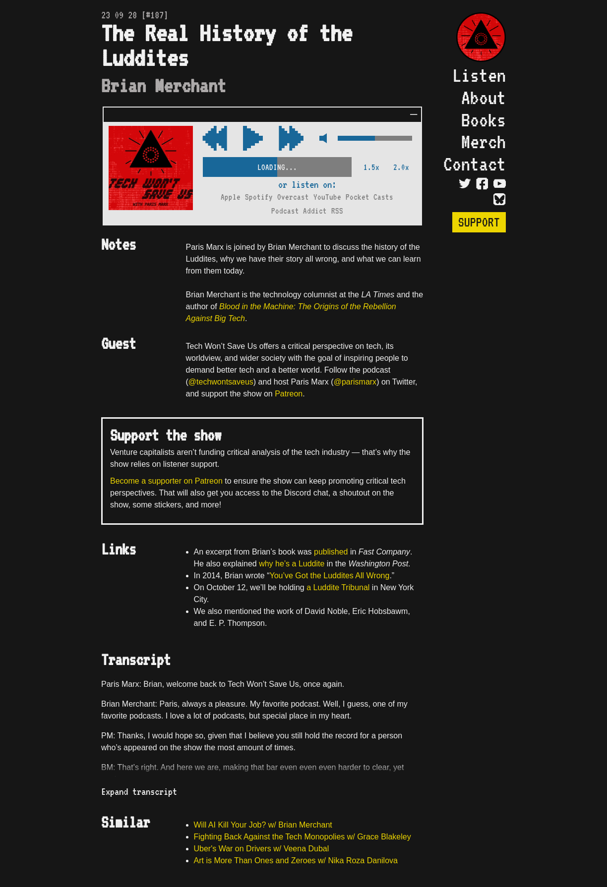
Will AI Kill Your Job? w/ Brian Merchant (263, 825)
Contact (474, 164)
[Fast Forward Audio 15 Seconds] (214, 139)
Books (483, 120)
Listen (479, 75)
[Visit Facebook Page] (482, 183)
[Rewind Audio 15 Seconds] (291, 139)
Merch (483, 141)
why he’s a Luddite (291, 563)
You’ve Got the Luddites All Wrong (329, 575)
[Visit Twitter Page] (465, 183)
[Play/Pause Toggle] (253, 139)
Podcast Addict (299, 211)
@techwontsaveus (220, 382)
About (483, 97)
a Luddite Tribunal (337, 587)
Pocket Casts (369, 197)
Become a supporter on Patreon (166, 481)
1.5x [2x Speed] (371, 167)
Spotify (259, 197)
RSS (337, 211)
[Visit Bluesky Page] (499, 199)
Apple (231, 197)
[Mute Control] (320, 139)
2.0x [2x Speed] (401, 167)
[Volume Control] (375, 139)
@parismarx (355, 382)
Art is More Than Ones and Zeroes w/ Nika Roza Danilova (296, 860)
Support (479, 222)
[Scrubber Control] (277, 165)
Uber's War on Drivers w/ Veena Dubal (261, 848)
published (331, 552)
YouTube (327, 197)
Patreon (289, 393)
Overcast (293, 197)
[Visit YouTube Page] (499, 183)
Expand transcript (139, 791)
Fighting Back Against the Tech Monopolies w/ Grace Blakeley (302, 836)
